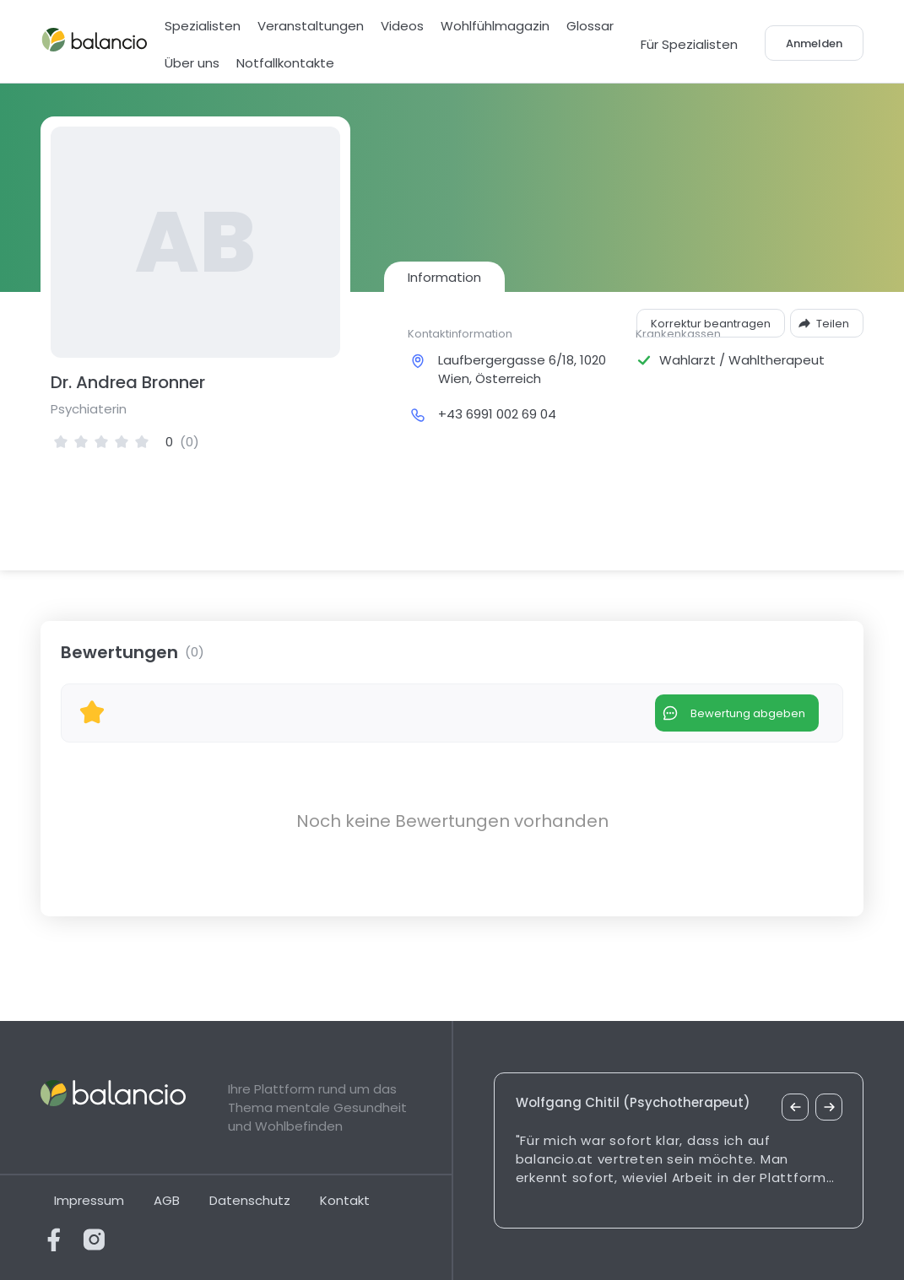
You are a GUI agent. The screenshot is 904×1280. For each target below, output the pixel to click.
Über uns (192, 63)
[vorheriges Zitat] (795, 1107)
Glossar (590, 26)
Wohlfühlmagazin (495, 26)
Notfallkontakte (285, 63)
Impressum (89, 1200)
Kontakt (345, 1200)
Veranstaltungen (310, 26)
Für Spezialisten (689, 44)
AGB (167, 1200)
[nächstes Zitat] (828, 1107)
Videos (402, 26)
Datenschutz (249, 1200)
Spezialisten (203, 26)
